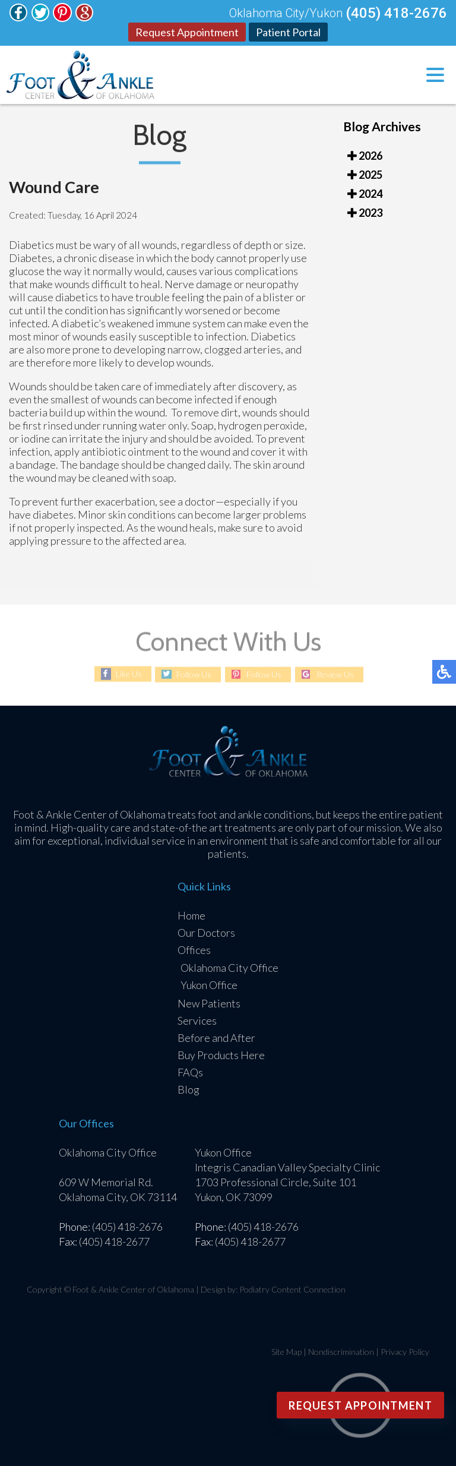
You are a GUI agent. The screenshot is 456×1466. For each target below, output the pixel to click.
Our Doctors (206, 932)
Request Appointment (187, 32)
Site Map (286, 1352)
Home (191, 915)
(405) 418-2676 (396, 13)
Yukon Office (209, 984)
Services (197, 1020)
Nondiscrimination (341, 1352)
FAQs (190, 1072)
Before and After (216, 1037)
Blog (189, 1089)
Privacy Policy (405, 1352)
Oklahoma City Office (229, 967)
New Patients (209, 1003)
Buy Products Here (221, 1054)
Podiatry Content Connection (292, 1289)
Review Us (335, 674)
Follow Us (193, 674)
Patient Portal (288, 32)
